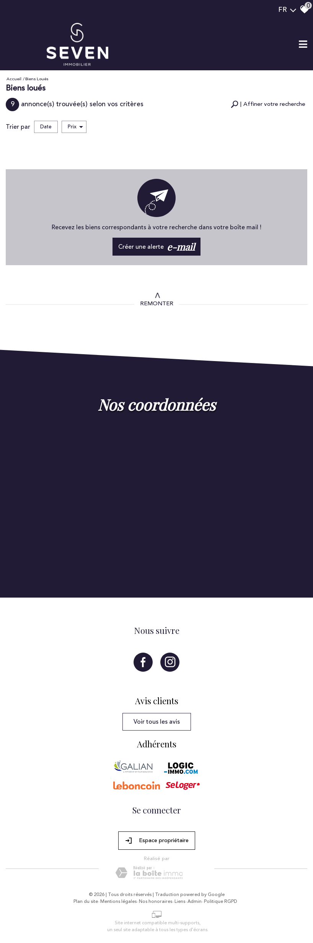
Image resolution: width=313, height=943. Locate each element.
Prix (75, 127)
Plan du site (85, 901)
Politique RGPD (220, 901)
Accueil (14, 79)
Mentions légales (118, 901)
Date (46, 127)
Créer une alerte (156, 247)
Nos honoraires (155, 901)
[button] (268, 104)
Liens (179, 901)
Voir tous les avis (157, 721)
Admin (194, 901)
